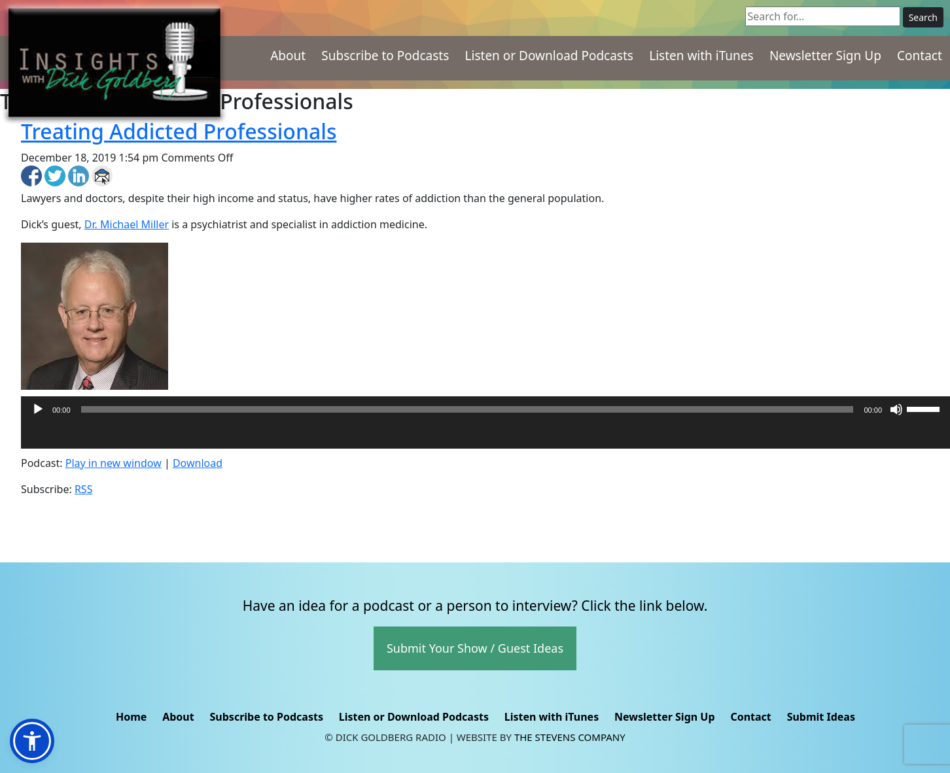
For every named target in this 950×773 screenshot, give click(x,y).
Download (197, 463)
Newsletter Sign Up (825, 55)
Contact (919, 55)
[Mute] (896, 409)
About (288, 55)
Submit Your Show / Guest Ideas (475, 648)
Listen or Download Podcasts (549, 55)
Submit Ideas (821, 717)
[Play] (37, 409)
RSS (84, 489)
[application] (485, 435)
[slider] (467, 409)
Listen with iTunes (701, 55)
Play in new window (113, 463)
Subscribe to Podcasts (385, 55)
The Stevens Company (569, 737)
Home (131, 717)
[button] (32, 741)
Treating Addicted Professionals (178, 131)
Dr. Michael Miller (126, 224)
